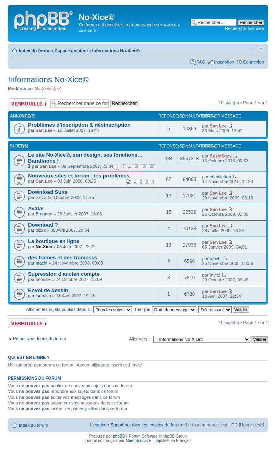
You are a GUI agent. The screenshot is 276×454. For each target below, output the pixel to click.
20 (152, 167)
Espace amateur (71, 50)
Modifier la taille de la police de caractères (258, 49)
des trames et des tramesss (62, 258)
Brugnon (44, 213)
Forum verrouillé (27, 103)
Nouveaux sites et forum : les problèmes (79, 176)
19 (144, 167)
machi (41, 263)
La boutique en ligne (53, 241)
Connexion (253, 62)
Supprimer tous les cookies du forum (146, 424)
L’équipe (98, 424)
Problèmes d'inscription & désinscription (79, 125)
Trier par (165, 309)
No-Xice (44, 246)
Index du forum (34, 50)
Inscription (224, 62)
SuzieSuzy (220, 155)
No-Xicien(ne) (48, 88)
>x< (39, 197)
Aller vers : (139, 339)
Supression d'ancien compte (64, 274)
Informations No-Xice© (116, 50)
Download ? (43, 225)
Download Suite (48, 192)
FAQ (200, 62)
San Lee (44, 130)
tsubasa (43, 295)
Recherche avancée (244, 28)
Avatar (36, 208)
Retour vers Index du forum (39, 338)
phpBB (119, 436)
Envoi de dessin (48, 290)
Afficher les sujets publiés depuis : (79, 309)
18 (136, 167)
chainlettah (220, 176)
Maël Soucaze (138, 440)
